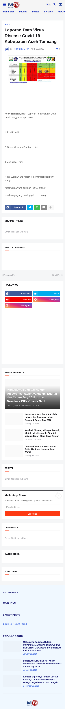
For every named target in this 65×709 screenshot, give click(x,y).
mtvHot (23, 11)
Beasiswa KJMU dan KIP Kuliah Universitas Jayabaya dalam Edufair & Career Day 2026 (41, 417)
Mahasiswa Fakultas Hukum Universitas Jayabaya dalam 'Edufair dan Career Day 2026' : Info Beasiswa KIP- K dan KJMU (42, 646)
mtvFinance (8, 11)
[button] (4, 4)
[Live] (60, 5)
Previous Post (10, 275)
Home (7, 25)
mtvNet (35, 11)
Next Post (57, 275)
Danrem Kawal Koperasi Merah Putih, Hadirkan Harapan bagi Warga (40, 449)
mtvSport (48, 11)
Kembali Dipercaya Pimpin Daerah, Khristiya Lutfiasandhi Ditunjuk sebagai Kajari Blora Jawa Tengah (42, 433)
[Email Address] (32, 507)
